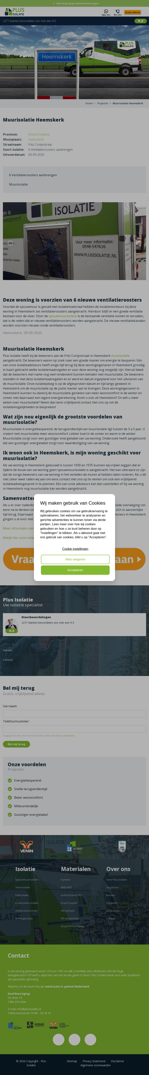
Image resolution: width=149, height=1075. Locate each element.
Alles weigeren (75, 559)
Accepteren (75, 570)
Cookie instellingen (75, 548)
